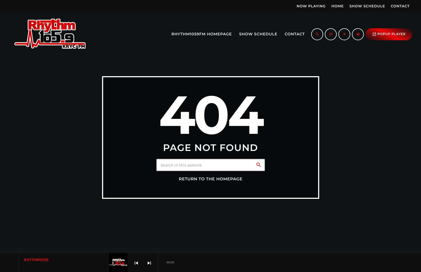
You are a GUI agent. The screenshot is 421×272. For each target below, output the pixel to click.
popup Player (389, 34)
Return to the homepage (210, 179)
